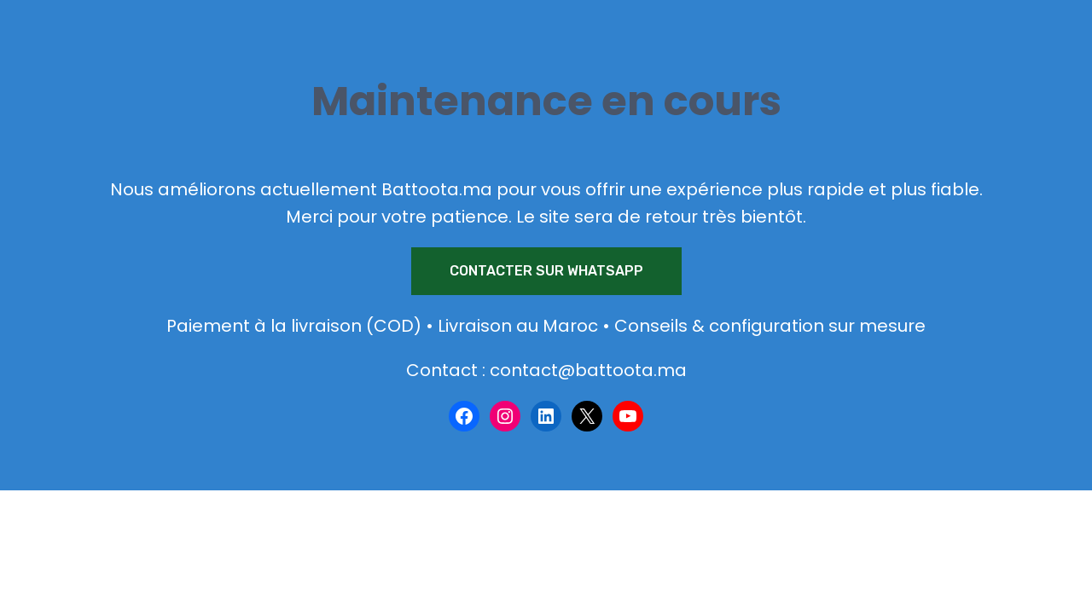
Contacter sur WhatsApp (546, 271)
